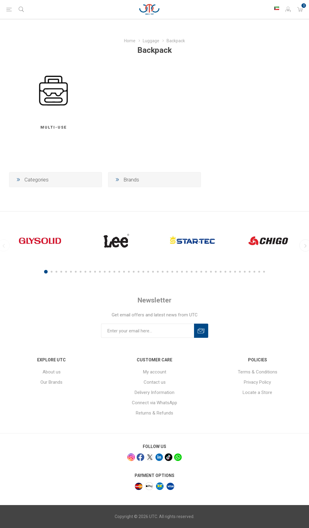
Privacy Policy (257, 382)
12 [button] (100, 272)
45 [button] (259, 272)
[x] (150, 457)
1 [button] (46, 272)
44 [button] (254, 272)
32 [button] (196, 272)
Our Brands (51, 382)
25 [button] (163, 272)
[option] (40, 240)
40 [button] (235, 272)
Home (129, 40)
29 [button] (182, 272)
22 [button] (148, 272)
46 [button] (264, 272)
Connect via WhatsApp (154, 402)
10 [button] (90, 272)
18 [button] (129, 272)
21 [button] (143, 272)
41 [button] (240, 272)
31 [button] (192, 272)
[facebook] (140, 457)
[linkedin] (159, 457)
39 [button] (230, 272)
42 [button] (245, 272)
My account (154, 372)
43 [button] (249, 272)
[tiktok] (168, 457)
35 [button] (211, 272)
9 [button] (85, 272)
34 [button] (206, 272)
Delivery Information (154, 392)
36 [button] (216, 272)
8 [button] (80, 272)
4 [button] (61, 272)
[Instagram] (131, 457)
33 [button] (201, 272)
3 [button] (56, 272)
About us (52, 372)
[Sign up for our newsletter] (147, 331)
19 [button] (134, 272)
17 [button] (124, 272)
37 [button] (220, 272)
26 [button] (167, 272)
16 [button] (119, 272)
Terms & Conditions (257, 372)
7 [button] (76, 272)
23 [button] (153, 272)
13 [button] (105, 272)
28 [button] (177, 272)
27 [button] (172, 272)
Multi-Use (53, 127)
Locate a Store (257, 392)
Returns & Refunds (154, 413)
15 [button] (114, 272)
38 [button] (225, 272)
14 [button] (109, 272)
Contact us (155, 382)
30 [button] (187, 272)
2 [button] (52, 272)
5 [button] (66, 272)
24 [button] (158, 272)
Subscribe (201, 331)
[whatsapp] (178, 457)
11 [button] (95, 272)
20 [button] (138, 272)
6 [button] (71, 272)
